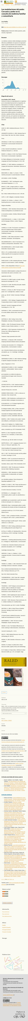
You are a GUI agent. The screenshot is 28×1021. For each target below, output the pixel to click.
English (4, 925)
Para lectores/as (5, 911)
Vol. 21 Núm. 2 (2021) (16, 4)
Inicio (2, 4)
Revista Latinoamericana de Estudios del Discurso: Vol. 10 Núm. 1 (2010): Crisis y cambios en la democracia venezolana (13, 808)
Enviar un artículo (7, 902)
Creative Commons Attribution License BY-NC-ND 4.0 (13, 750)
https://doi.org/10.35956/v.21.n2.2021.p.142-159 (15, 27)
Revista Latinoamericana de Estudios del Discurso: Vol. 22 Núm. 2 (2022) (15, 849)
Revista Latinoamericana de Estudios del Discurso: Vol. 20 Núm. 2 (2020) (15, 842)
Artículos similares (6, 794)
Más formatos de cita (7, 713)
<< (2, 879)
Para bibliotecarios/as (6, 916)
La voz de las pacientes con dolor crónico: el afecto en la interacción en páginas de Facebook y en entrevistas (14, 847)
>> (13, 879)
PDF (5, 692)
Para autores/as (5, 914)
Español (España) (6, 927)
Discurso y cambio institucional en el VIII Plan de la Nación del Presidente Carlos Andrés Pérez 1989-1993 (14, 804)
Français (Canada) (6, 932)
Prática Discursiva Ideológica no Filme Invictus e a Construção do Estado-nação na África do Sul (15, 821)
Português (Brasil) (6, 929)
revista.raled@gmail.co (8, 995)
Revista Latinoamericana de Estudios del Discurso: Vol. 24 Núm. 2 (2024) (15, 824)
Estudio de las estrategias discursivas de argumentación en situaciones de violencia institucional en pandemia (15, 864)
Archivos (7, 4)
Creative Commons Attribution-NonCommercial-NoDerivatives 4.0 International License (12, 1004)
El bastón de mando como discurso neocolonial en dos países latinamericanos (13, 830)
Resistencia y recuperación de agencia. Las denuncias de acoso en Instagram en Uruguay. (15, 787)
